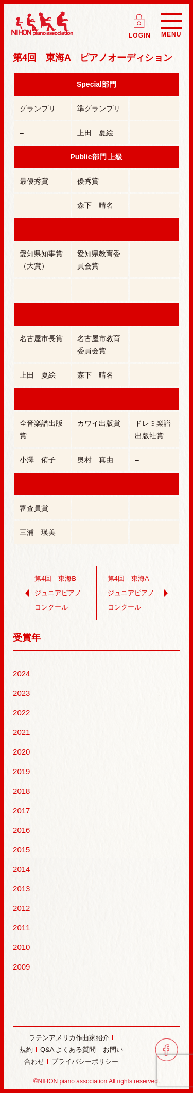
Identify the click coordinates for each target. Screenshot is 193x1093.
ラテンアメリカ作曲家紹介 (69, 1038)
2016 (21, 830)
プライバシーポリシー (84, 1061)
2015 (21, 849)
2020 (21, 751)
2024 (21, 673)
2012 (21, 908)
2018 (21, 790)
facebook (166, 1049)
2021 (21, 732)
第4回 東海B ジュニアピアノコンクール (52, 593)
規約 (26, 1049)
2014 (21, 869)
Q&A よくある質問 (68, 1049)
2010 (21, 947)
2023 (21, 693)
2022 (21, 712)
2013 (21, 888)
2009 (21, 966)
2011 (21, 927)
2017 (21, 810)
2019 (21, 771)
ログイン (140, 17)
